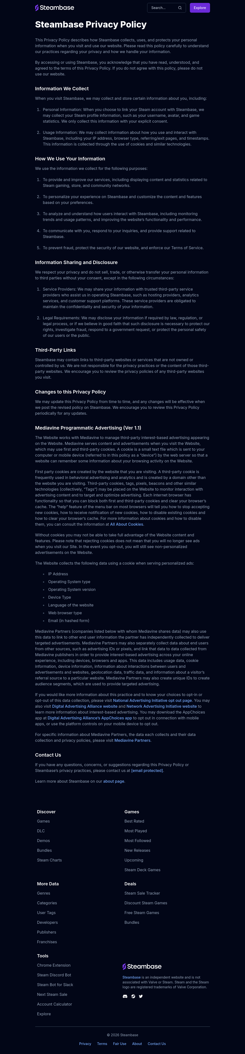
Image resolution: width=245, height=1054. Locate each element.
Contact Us (157, 1044)
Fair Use (120, 1044)
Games (43, 821)
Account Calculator (54, 1004)
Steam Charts (49, 860)
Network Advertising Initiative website (162, 706)
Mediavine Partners (132, 740)
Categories (47, 902)
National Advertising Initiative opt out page (152, 700)
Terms (102, 1044)
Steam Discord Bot (54, 974)
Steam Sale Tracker (142, 893)
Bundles (44, 850)
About (137, 1044)
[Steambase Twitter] (141, 996)
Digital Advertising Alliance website (85, 706)
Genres (43, 893)
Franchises (47, 941)
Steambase (132, 977)
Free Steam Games (142, 912)
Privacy (85, 1044)
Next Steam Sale (52, 994)
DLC (41, 830)
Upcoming (134, 860)
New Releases (138, 850)
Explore (200, 8)
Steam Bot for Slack (55, 984)
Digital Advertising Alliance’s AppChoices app (90, 717)
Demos (43, 840)
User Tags (46, 912)
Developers (47, 922)
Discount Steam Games (146, 902)
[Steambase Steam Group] (133, 996)
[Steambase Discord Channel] (125, 996)
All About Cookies (126, 524)
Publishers (46, 932)
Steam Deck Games (143, 869)
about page (113, 781)
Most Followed (138, 840)
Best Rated (134, 821)
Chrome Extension (54, 965)
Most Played (136, 830)
